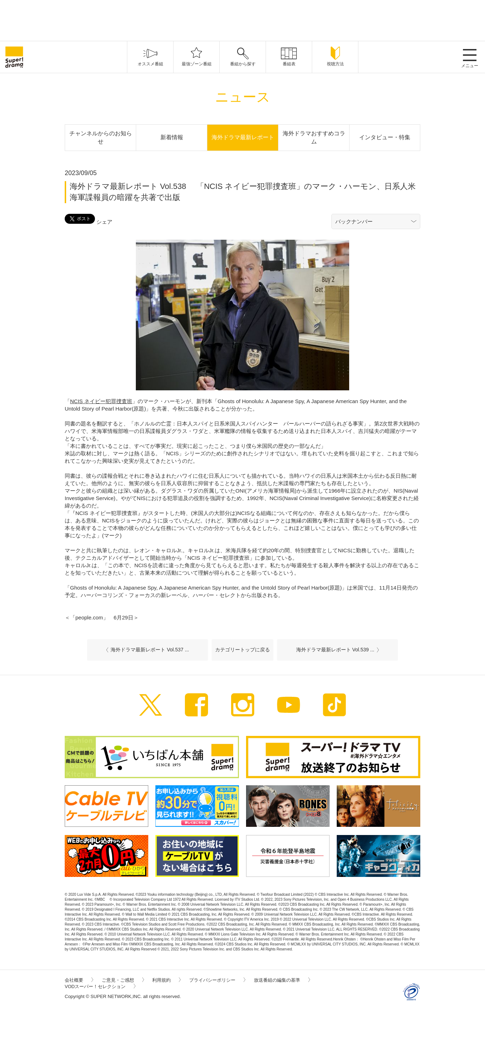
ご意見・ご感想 (123, 980)
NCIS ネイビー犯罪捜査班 (101, 401)
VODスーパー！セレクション (100, 986)
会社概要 (79, 980)
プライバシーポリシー (217, 980)
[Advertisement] (242, 20)
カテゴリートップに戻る (242, 649)
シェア (104, 222)
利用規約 (166, 980)
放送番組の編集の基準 (282, 980)
